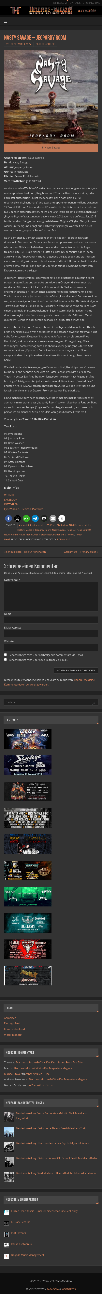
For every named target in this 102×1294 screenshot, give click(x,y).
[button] (8, 518)
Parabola (53, 1289)
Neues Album (11, 534)
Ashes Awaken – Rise (37, 1074)
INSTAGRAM (11, 504)
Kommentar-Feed (14, 1029)
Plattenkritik (59, 534)
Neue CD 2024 (84, 529)
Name (7, 614)
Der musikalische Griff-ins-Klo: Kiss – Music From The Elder (49, 1062)
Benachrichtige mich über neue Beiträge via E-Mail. (38, 660)
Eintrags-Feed (12, 1023)
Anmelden (10, 1018)
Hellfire (87, 525)
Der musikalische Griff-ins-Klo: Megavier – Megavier (43, 1068)
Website (9, 641)
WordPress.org (13, 1034)
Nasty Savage (59, 529)
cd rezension (39, 525)
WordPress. (69, 1289)
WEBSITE (9, 495)
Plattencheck (45, 44)
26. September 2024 (19, 44)
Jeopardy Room (43, 529)
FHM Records (75, 525)
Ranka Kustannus (21, 1244)
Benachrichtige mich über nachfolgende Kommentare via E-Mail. (46, 655)
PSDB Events (18, 1233)
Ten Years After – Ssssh (39, 1085)
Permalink (63, 539)
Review (70, 534)
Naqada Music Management (27, 1255)
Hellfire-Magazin (25, 529)
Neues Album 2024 (28, 534)
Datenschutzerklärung (85, 3)
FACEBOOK (10, 499)
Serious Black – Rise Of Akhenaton (25, 552)
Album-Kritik (25, 525)
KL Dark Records (20, 1222)
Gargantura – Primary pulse (81, 552)
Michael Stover (13, 1074)
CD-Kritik (51, 525)
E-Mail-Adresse (12, 627)
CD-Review (62, 525)
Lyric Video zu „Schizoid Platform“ (23, 509)
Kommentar (12, 579)
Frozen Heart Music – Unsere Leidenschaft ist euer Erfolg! (44, 1211)
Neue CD (71, 529)
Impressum (59, 3)
